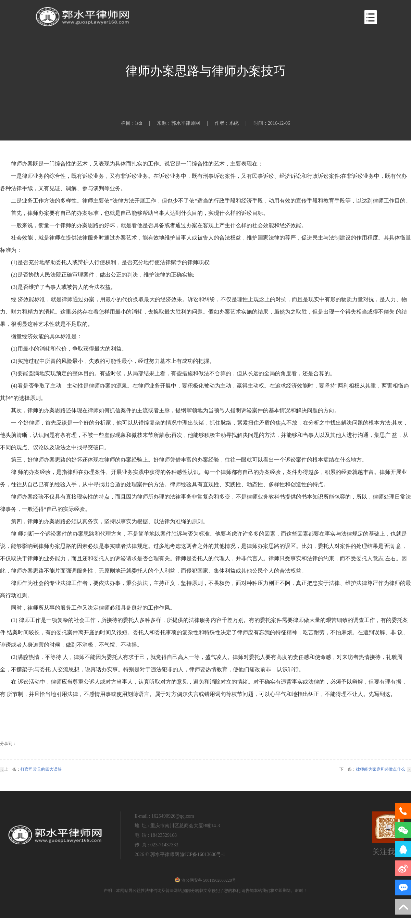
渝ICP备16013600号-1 (202, 854)
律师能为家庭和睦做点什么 (380, 769)
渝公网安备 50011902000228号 (205, 880)
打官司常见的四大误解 (41, 769)
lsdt (138, 123)
